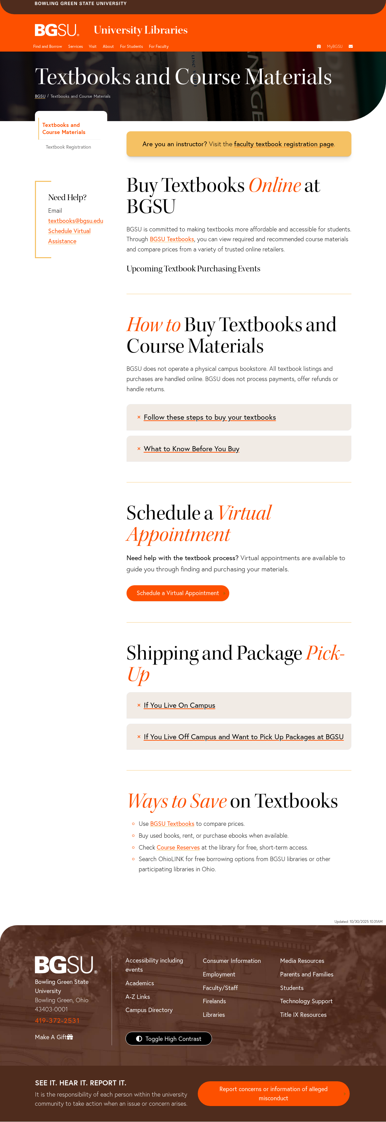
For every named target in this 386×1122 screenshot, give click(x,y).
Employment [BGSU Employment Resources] (219, 974)
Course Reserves (178, 847)
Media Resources (302, 961)
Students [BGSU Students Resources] (292, 988)
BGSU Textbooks (172, 239)
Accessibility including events (154, 965)
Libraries (214, 1014)
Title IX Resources (303, 1014)
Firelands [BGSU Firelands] (214, 1001)
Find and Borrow (47, 46)
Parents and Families (306, 974)
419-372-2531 (57, 1020)
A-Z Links (138, 996)
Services (75, 46)
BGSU (40, 96)
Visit (93, 46)
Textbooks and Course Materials (63, 128)
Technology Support (306, 1001)
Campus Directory (149, 1010)
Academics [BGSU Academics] (140, 983)
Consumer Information (232, 961)
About (108, 46)
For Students (131, 46)
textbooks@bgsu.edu (75, 220)
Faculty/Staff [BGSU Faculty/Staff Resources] (220, 988)
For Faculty (159, 46)
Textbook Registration (68, 147)
